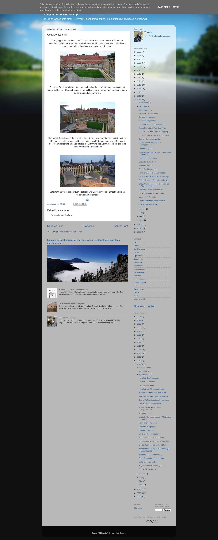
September (144, 110)
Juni (141, 213)
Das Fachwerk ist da (67, 317)
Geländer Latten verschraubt (151, 190)
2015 (139, 85)
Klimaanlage (139, 272)
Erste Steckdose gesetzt (149, 169)
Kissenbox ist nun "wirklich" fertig (152, 128)
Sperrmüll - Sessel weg (148, 204)
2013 (139, 92)
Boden (136, 246)
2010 (139, 225)
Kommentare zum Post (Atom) (70, 232)
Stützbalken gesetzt (147, 117)
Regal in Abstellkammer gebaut (152, 201)
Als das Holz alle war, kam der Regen (154, 176)
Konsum (137, 276)
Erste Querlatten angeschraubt (151, 193)
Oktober (142, 106)
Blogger (123, 533)
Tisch (136, 296)
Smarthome (139, 289)
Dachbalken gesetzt (147, 121)
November (143, 103)
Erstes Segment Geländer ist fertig (153, 180)
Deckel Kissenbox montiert (150, 139)
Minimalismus (139, 279)
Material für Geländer (147, 197)
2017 (139, 78)
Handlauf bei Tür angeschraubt (151, 124)
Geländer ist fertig (146, 165)
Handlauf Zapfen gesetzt (149, 113)
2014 (139, 89)
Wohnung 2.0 (139, 299)
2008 (139, 232)
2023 (139, 59)
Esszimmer (138, 259)
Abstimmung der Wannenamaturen (73, 289)
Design (137, 252)
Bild (135, 242)
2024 (139, 55)
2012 (139, 96)
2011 (139, 100)
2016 (139, 81)
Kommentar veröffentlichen (62, 215)
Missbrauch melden (144, 306)
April (141, 220)
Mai (141, 216)
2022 (139, 63)
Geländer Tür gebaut (147, 162)
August (142, 209)
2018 (139, 74)
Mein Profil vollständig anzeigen (157, 36)
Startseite (88, 226)
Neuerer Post (55, 226)
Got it (176, 7)
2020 (139, 70)
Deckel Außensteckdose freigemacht (154, 135)
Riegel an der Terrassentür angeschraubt (150, 144)
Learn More (163, 7)
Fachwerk (138, 262)
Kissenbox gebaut (146, 149)
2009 (139, 228)
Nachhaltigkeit (140, 282)
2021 (139, 66)
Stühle (136, 292)
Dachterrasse (139, 249)
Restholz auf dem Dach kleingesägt (153, 132)
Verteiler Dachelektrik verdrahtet (152, 173)
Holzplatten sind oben (148, 158)
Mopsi (149, 32)
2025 (139, 52)
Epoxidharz (138, 256)
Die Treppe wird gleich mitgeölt (71, 303)
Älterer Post (121, 226)
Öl (135, 286)
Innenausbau (139, 269)
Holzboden (138, 266)
